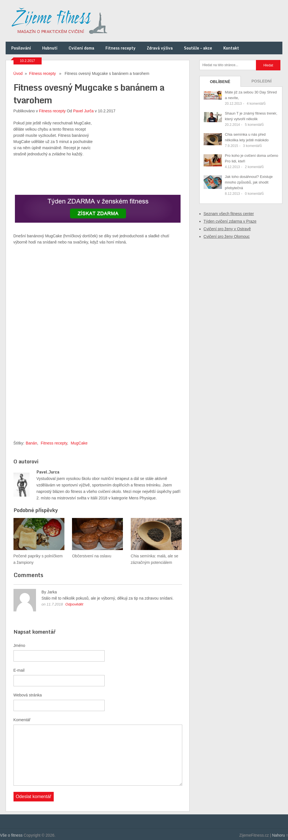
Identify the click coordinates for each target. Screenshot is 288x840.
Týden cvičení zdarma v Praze (230, 221)
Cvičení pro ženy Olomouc (227, 236)
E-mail (19, 670)
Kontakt (231, 48)
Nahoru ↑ (280, 835)
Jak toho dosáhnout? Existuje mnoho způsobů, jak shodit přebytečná (249, 182)
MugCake (79, 443)
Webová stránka (28, 695)
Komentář (22, 720)
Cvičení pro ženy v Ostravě (227, 229)
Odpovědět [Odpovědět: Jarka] (74, 604)
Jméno (19, 645)
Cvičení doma (81, 48)
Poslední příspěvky (261, 83)
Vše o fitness (11, 835)
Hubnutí (49, 48)
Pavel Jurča (83, 111)
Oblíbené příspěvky (220, 83)
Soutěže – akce (198, 48)
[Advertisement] (140, 155)
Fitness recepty (120, 48)
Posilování (21, 48)
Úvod (18, 73)
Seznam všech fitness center (229, 213)
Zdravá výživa (160, 48)
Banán (31, 443)
